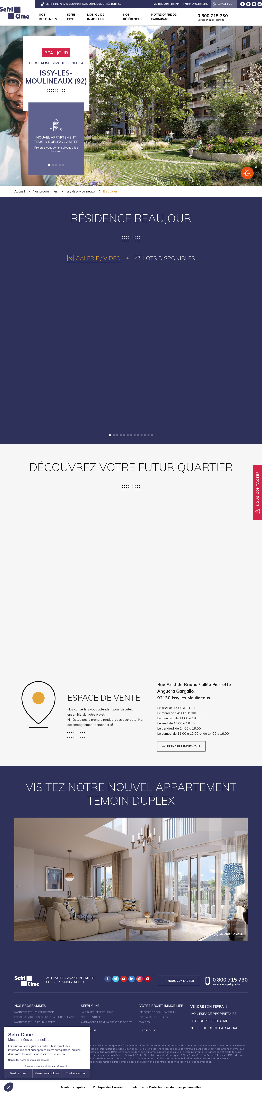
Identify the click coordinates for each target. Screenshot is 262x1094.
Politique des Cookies (108, 1087)
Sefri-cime (71, 17)
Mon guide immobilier (95, 17)
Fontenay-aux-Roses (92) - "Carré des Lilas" (44, 1016)
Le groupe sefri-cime (209, 1021)
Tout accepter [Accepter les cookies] (40, 1073)
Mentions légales (73, 1087)
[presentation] (94, 258)
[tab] (94, 258)
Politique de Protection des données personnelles (166, 1087)
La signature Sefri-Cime (97, 1012)
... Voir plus (88, 1030)
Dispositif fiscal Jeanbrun (157, 1012)
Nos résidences (48, 17)
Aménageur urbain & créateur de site (106, 1022)
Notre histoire (91, 1016)
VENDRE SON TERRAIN (167, 3)
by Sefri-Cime (195, 3)
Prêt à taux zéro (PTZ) (154, 1016)
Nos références (132, 17)
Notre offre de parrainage (163, 17)
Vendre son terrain (208, 1006)
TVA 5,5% (144, 1022)
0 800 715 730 (230, 17)
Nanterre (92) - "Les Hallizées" (34, 1022)
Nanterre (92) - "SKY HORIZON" (34, 1012)
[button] (49, 165)
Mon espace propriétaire (213, 1014)
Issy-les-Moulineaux (80, 191)
